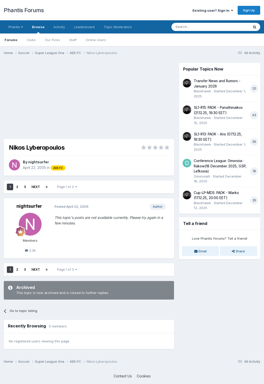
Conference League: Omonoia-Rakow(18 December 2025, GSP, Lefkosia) (220, 166)
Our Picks (52, 40)
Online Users (96, 40)
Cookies (144, 376)
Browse (38, 29)
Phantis (15, 27)
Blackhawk (202, 91)
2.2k (30, 250)
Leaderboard (84, 27)
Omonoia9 (202, 176)
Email (200, 251)
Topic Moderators (118, 27)
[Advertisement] (63, 98)
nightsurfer (38, 162)
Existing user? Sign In (212, 10)
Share (238, 251)
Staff (73, 40)
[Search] (197, 27)
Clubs (31, 40)
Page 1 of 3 (67, 187)
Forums (11, 40)
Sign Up (249, 10)
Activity (59, 27)
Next (35, 187)
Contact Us (123, 376)
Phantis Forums (24, 10)
